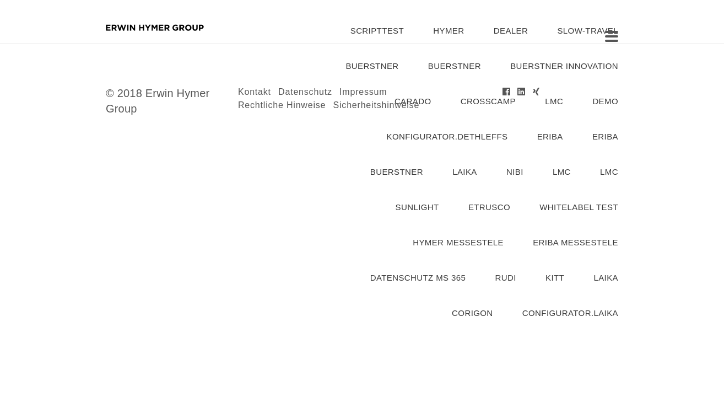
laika (464, 171)
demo (605, 101)
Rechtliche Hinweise (282, 105)
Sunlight (417, 207)
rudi (505, 277)
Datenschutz (305, 91)
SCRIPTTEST (377, 30)
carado (413, 101)
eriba (550, 136)
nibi (514, 171)
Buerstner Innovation (564, 66)
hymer (448, 30)
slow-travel (587, 30)
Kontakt (254, 91)
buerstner (371, 66)
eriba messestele (575, 242)
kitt (554, 277)
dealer (511, 30)
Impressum (363, 91)
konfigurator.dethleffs (447, 136)
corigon (472, 313)
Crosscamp (488, 101)
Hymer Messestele (458, 242)
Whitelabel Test (578, 207)
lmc (554, 101)
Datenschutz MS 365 (418, 277)
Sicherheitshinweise (376, 105)
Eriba (605, 136)
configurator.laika (570, 313)
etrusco (489, 207)
